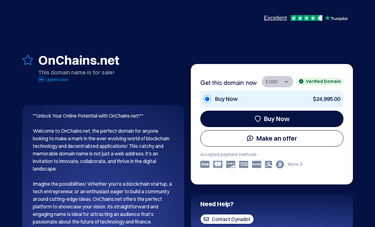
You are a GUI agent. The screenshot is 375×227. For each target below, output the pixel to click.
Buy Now (272, 119)
